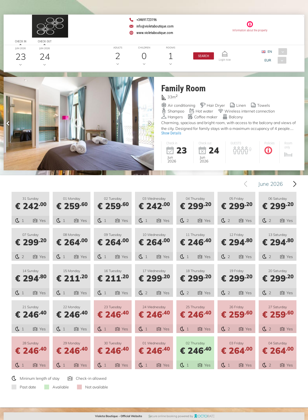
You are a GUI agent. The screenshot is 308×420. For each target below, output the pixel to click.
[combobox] (276, 51)
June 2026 (271, 183)
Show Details (171, 133)
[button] (203, 56)
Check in (20, 41)
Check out (44, 41)
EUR (267, 60)
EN (270, 51)
